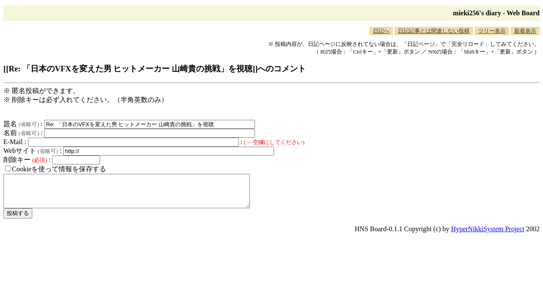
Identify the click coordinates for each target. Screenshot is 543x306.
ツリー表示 (492, 31)
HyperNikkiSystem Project (487, 235)
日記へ (381, 31)
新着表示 (525, 31)
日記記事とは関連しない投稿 (434, 31)
